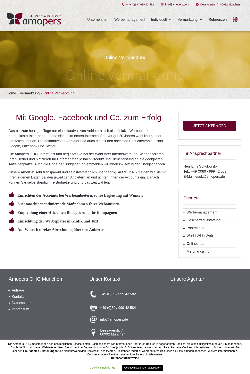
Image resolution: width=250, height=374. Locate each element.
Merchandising (198, 251)
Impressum (20, 309)
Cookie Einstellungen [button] (103, 367)
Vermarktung (188, 20)
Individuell (159, 20)
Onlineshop (195, 244)
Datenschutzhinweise (125, 358)
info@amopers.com (177, 5)
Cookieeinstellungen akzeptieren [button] (142, 367)
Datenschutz (21, 303)
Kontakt (18, 297)
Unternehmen (98, 20)
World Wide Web (200, 236)
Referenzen (218, 20)
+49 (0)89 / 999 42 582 (140, 5)
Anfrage (18, 290)
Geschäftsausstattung (204, 220)
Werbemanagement (129, 20)
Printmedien (196, 228)
